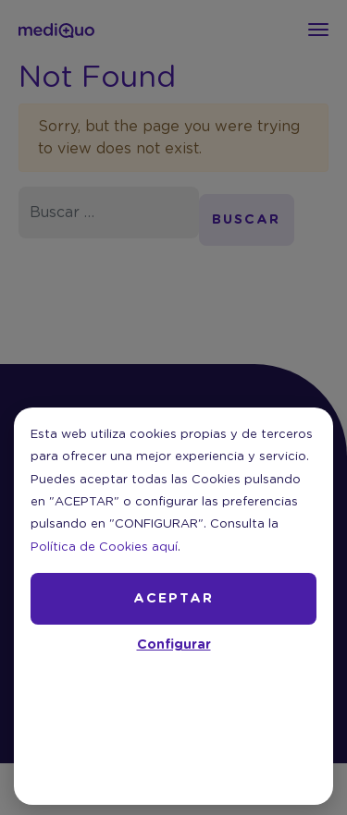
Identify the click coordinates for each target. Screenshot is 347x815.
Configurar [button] (174, 645)
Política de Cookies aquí (104, 547)
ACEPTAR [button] (173, 598)
